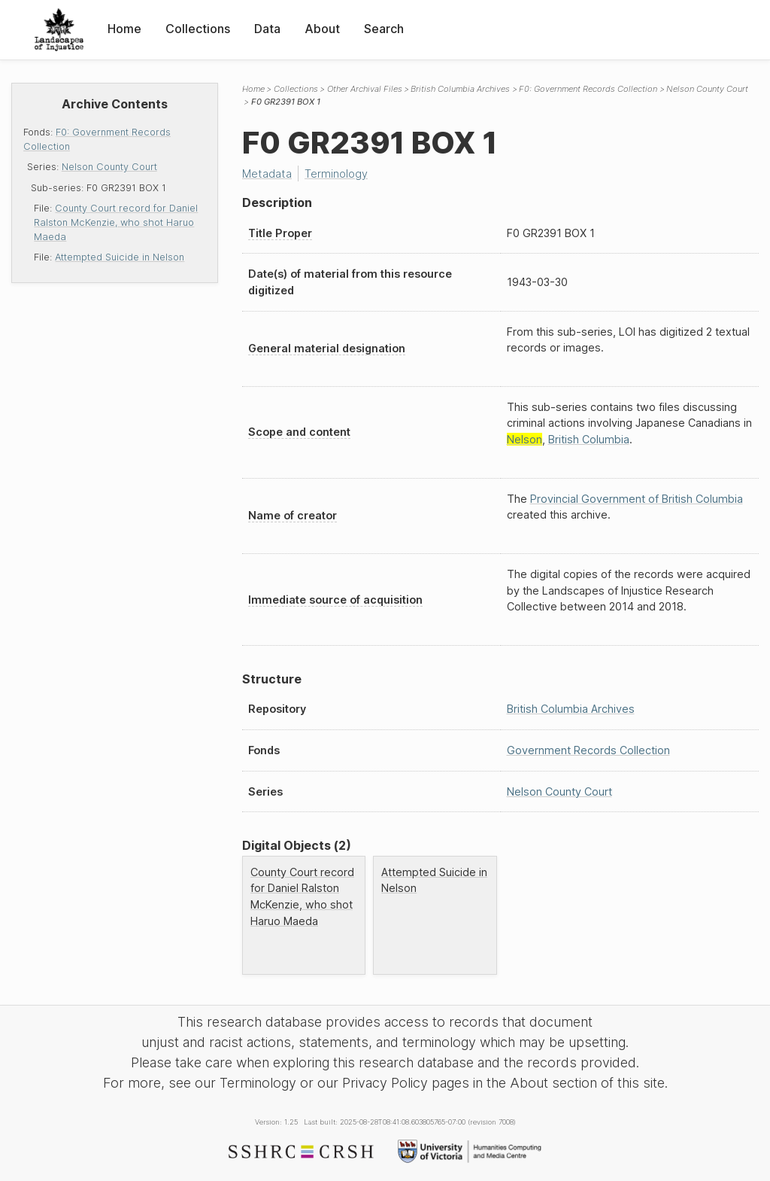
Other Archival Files (364, 89)
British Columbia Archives (460, 89)
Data (267, 28)
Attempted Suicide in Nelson (119, 257)
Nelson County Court (109, 166)
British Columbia (588, 439)
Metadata (267, 173)
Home (124, 28)
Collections (197, 28)
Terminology (336, 173)
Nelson (524, 439)
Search (384, 28)
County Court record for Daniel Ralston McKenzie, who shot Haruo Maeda (116, 222)
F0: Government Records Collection (588, 89)
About (322, 28)
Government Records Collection (588, 750)
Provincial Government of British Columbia (636, 498)
